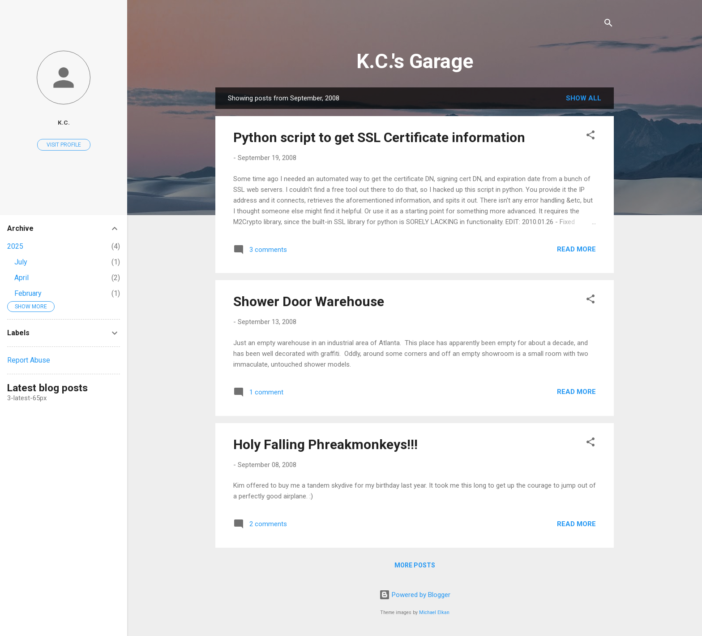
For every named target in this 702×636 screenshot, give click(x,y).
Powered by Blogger (414, 595)
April (21, 277)
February (28, 293)
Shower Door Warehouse (308, 301)
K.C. (64, 122)
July (20, 262)
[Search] (608, 24)
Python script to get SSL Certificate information (379, 137)
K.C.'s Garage (414, 61)
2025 (15, 246)
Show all (583, 98)
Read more (576, 249)
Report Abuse (28, 360)
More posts (414, 565)
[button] (590, 136)
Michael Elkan (434, 612)
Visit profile (64, 145)
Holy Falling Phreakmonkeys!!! (325, 444)
